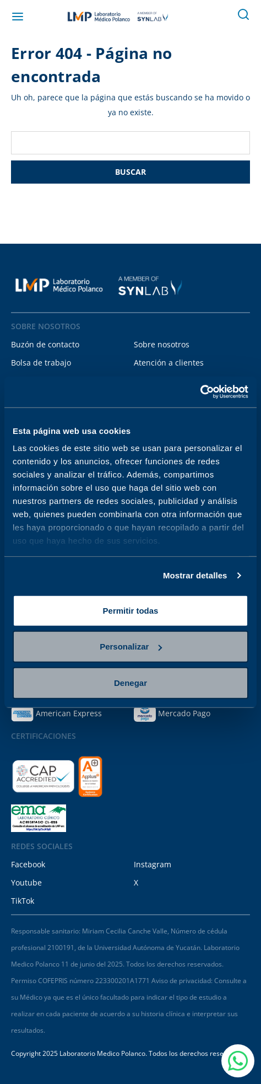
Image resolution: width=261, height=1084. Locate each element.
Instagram (152, 864)
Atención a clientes (169, 362)
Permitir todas (131, 610)
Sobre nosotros (161, 344)
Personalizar (131, 646)
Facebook (28, 864)
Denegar (130, 682)
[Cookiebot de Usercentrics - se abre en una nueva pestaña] (200, 392)
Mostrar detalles (195, 575)
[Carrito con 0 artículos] (219, 16)
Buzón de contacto (45, 344)
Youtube (26, 882)
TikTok (22, 900)
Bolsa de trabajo (41, 362)
